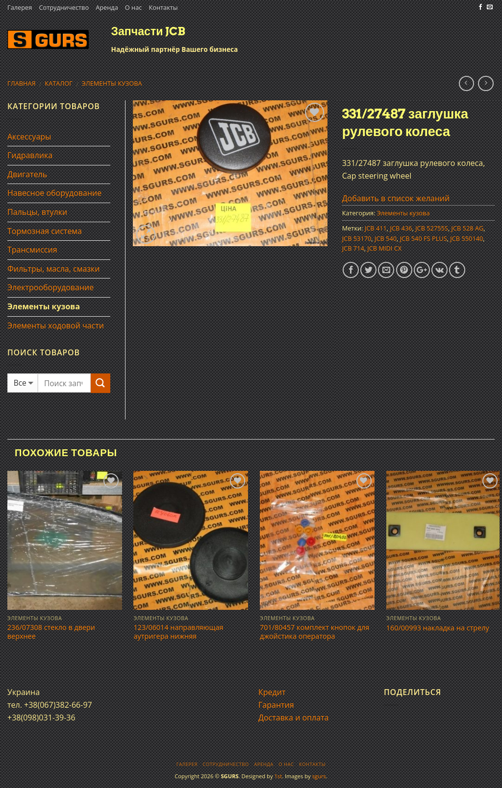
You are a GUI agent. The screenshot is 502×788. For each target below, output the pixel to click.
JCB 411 (376, 228)
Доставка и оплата (293, 717)
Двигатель (27, 174)
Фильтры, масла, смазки (53, 268)
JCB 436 (401, 228)
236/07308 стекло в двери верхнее (51, 632)
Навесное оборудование (54, 192)
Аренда (107, 7)
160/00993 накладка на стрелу (437, 628)
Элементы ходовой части (55, 325)
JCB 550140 (466, 238)
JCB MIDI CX (384, 248)
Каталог (59, 83)
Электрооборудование (50, 287)
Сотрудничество (64, 7)
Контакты (163, 7)
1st (278, 776)
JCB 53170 (357, 238)
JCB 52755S (431, 228)
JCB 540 (386, 238)
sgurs (319, 776)
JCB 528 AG (468, 228)
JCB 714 (353, 248)
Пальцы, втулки (37, 212)
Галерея (19, 7)
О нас (133, 7)
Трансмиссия (32, 249)
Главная (21, 83)
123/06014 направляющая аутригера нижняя (178, 632)
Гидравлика (29, 155)
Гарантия (276, 704)
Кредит (271, 692)
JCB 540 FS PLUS (423, 238)
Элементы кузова (112, 83)
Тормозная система (44, 231)
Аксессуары (29, 136)
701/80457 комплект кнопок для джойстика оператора (314, 632)
